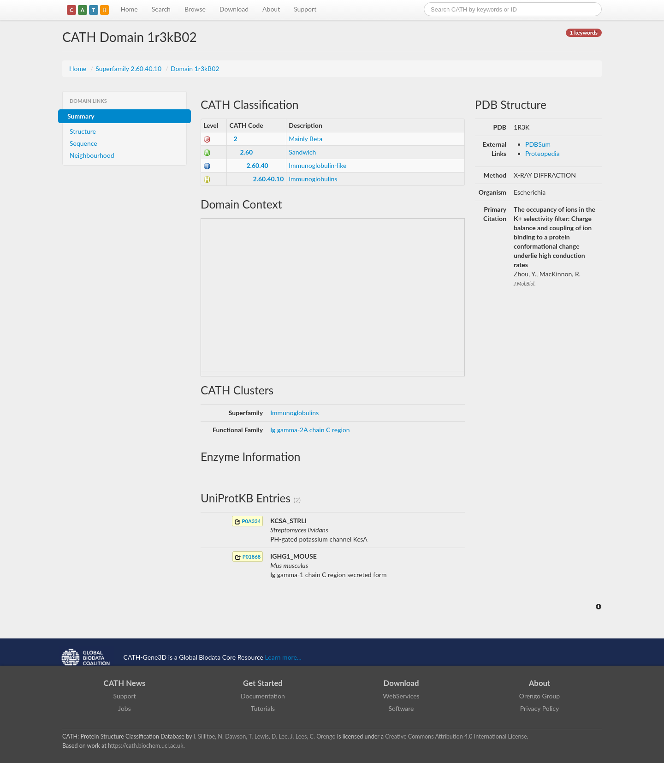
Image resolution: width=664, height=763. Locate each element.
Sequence (83, 143)
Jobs (124, 708)
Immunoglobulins (313, 179)
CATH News (125, 683)
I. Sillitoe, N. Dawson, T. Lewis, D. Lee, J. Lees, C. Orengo (265, 736)
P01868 (248, 557)
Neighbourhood (92, 155)
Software (401, 708)
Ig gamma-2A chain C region (310, 430)
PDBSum (538, 144)
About (271, 9)
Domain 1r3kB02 (195, 68)
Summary (81, 116)
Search (161, 9)
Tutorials (263, 708)
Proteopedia (542, 153)
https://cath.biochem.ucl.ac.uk (146, 745)
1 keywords (584, 32)
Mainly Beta (305, 139)
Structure (83, 131)
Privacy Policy (539, 708)
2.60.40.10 (268, 179)
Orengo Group (539, 696)
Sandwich (302, 152)
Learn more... (283, 657)
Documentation (263, 696)
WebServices (401, 696)
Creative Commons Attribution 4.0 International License (456, 736)
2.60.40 (257, 165)
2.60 (246, 152)
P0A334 (247, 521)
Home (128, 9)
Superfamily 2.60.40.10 (129, 68)
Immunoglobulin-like (317, 165)
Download (234, 9)
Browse (195, 9)
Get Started (263, 683)
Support (305, 9)
